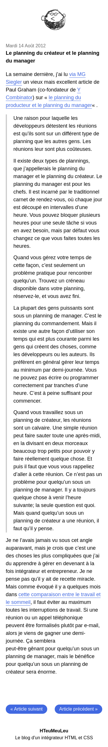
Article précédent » (78, 709)
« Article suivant (26, 709)
